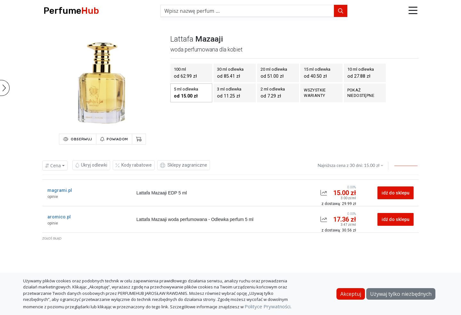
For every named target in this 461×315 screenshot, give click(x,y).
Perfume (71, 10)
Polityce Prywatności (267, 306)
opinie (52, 196)
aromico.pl (59, 216)
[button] (412, 10)
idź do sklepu (395, 192)
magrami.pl (59, 190)
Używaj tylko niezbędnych (401, 293)
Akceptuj (350, 293)
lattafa (181, 39)
